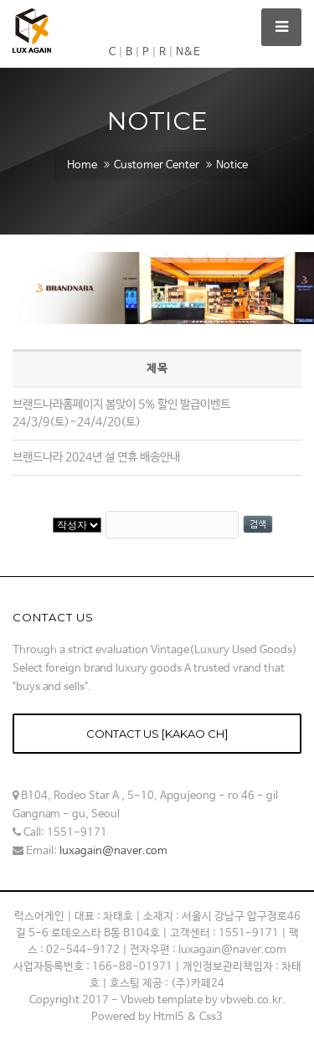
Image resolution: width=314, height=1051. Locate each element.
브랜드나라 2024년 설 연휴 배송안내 (96, 457)
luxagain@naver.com (113, 851)
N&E (188, 52)
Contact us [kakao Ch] (157, 733)
